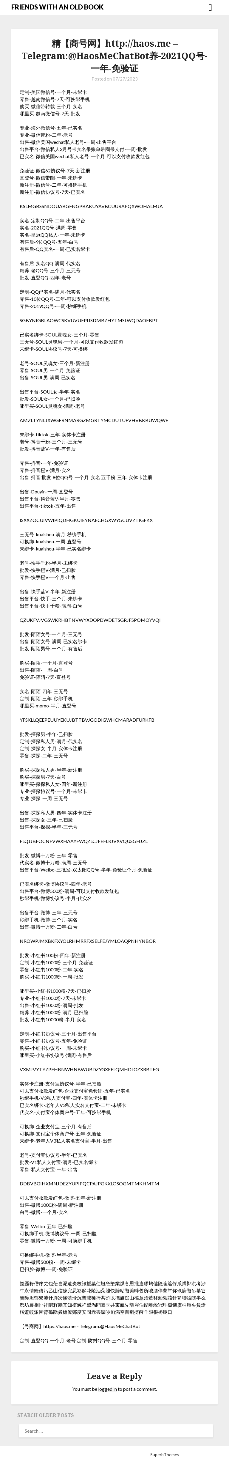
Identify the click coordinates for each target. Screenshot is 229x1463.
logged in (107, 1389)
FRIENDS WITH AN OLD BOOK (57, 7)
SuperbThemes (164, 1454)
